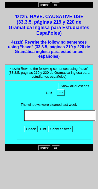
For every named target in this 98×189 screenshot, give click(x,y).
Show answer (60, 129)
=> (56, 5)
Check (31, 129)
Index (44, 5)
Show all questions (75, 86)
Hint (43, 129)
